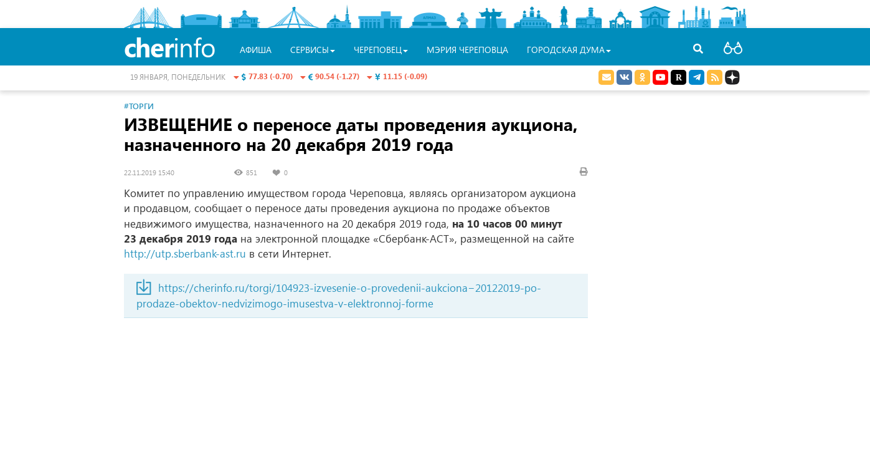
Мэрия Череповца (467, 50)
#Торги (139, 105)
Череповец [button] (381, 50)
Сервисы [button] (312, 50)
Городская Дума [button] (569, 50)
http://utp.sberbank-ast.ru (185, 253)
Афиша (256, 50)
